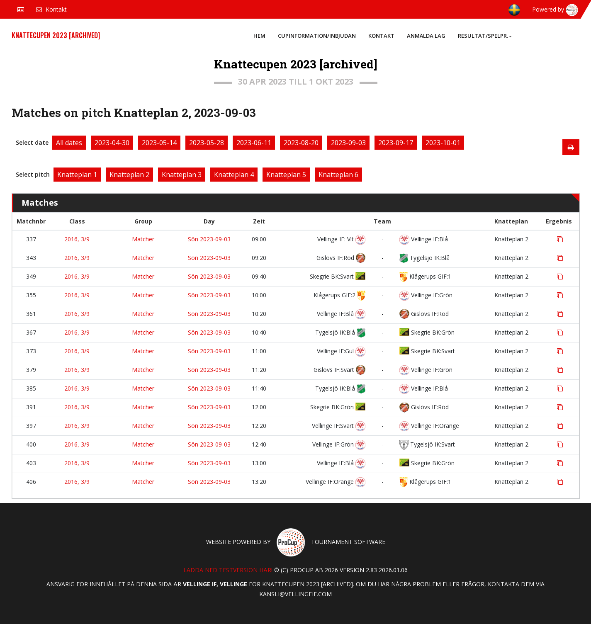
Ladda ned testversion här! (227, 570)
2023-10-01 (443, 142)
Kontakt (381, 35)
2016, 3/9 (77, 239)
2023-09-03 (348, 142)
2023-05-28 (206, 142)
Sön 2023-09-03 (209, 239)
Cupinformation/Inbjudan (317, 35)
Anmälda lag (426, 35)
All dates (69, 142)
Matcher (143, 239)
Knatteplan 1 (77, 174)
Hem (259, 35)
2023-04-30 (112, 142)
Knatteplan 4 (234, 174)
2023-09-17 (395, 142)
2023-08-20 (301, 142)
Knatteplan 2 (129, 174)
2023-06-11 (253, 142)
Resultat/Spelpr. (484, 35)
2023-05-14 (159, 142)
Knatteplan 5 (286, 174)
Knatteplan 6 (338, 174)
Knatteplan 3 (182, 174)
